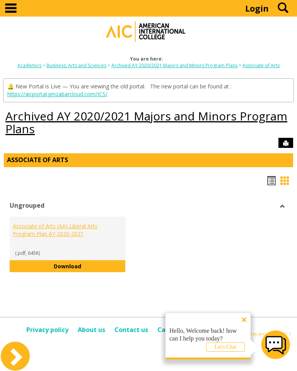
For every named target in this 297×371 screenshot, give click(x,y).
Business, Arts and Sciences (76, 65)
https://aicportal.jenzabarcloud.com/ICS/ (57, 94)
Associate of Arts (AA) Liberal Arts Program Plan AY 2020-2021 (55, 229)
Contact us (131, 329)
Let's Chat (226, 347)
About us (91, 329)
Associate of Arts (261, 65)
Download (90, 266)
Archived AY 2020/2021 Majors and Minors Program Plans (174, 65)
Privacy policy (47, 329)
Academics (29, 65)
